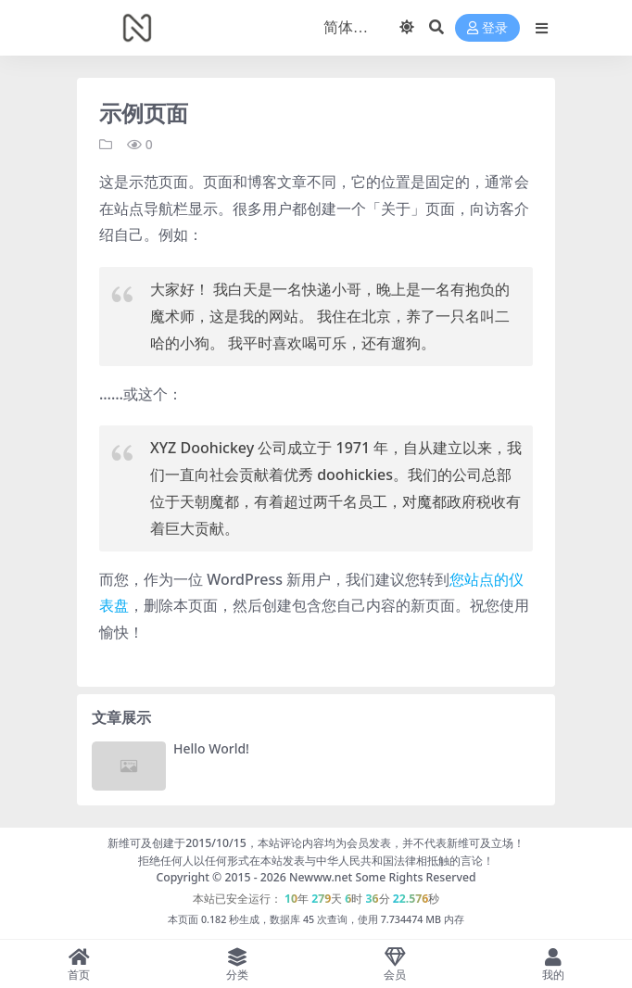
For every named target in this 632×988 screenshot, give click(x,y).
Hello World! (211, 748)
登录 (487, 28)
